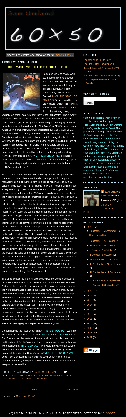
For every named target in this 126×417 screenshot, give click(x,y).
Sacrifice (42, 378)
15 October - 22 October (103, 245)
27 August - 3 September (103, 285)
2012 (90, 314)
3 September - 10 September (105, 280)
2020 (90, 291)
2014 (90, 305)
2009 (90, 328)
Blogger (109, 413)
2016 (90, 295)
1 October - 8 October (101, 255)
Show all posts (64, 55)
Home (34, 389)
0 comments (53, 372)
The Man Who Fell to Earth (97, 60)
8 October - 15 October (102, 250)
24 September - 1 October (103, 259)
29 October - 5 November (103, 231)
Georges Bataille (31, 375)
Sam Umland (112, 192)
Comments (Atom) (25, 396)
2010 (90, 323)
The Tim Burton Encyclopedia (98, 64)
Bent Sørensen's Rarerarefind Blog (101, 75)
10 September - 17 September (105, 272)
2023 (90, 227)
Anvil (15, 375)
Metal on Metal (55, 375)
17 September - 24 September (105, 264)
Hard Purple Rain (98, 235)
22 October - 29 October (103, 241)
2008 (90, 332)
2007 (90, 337)
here (71, 100)
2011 (90, 319)
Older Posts (72, 389)
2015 (90, 300)
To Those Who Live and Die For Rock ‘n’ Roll (34, 67)
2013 (90, 309)
